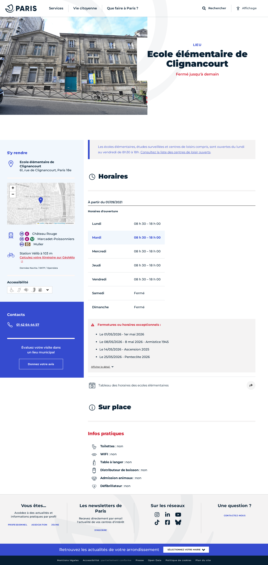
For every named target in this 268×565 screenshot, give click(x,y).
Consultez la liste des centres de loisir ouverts (175, 152)
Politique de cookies (178, 560)
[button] (41, 200)
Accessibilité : (107, 560)
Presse (140, 560)
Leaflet (40, 223)
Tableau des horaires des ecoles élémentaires (133, 385)
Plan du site (203, 560)
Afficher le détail (100, 367)
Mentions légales (68, 560)
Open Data (154, 560)
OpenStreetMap (59, 223)
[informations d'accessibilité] (29, 289)
